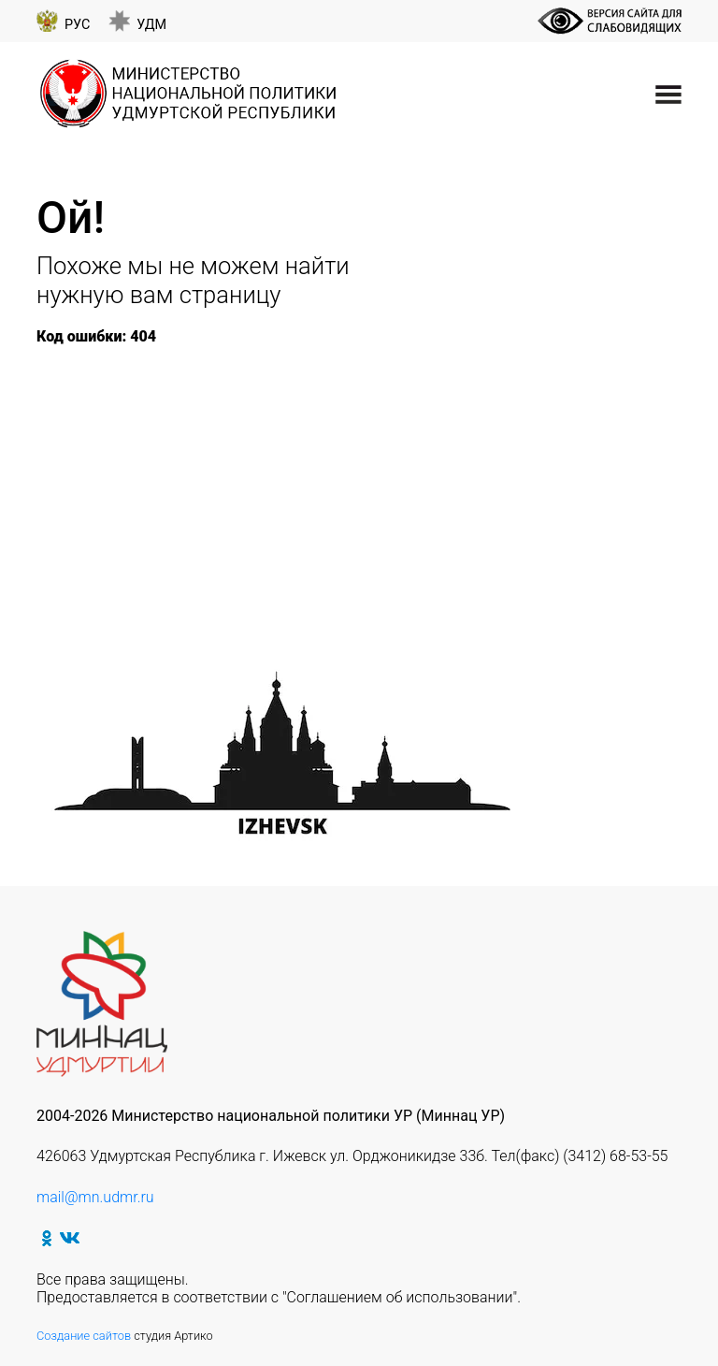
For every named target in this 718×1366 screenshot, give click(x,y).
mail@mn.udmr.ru (95, 1197)
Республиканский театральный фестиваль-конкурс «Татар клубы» (323, 480)
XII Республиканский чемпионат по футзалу (234, 408)
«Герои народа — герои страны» (469, 391)
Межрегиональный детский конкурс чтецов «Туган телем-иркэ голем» (340, 516)
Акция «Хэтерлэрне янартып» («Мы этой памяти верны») (279, 498)
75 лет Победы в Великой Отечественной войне (235, 372)
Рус (77, 25)
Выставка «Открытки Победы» (165, 569)
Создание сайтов (83, 1336)
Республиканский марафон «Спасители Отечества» (262, 462)
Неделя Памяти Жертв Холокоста (188, 391)
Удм (151, 25)
